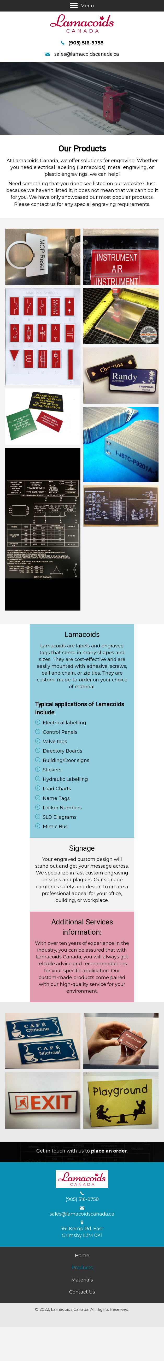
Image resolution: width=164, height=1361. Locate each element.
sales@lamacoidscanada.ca (86, 54)
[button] (74, 5)
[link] (82, 1256)
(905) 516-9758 (85, 43)
